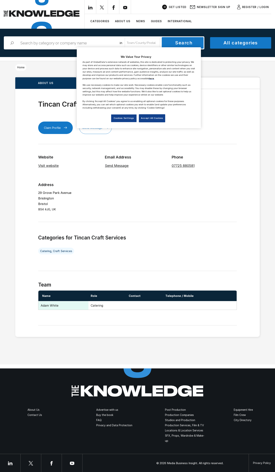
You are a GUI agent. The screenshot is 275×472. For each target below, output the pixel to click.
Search (183, 43)
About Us (122, 21)
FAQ (99, 420)
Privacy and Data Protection (114, 425)
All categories (240, 43)
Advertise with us (107, 409)
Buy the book (104, 414)
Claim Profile (55, 128)
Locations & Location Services (184, 430)
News (140, 21)
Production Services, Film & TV (184, 425)
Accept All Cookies (152, 118)
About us (45, 83)
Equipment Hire (243, 409)
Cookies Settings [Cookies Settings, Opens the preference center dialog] (124, 118)
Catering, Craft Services (56, 251)
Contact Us (35, 414)
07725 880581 (183, 166)
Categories (99, 21)
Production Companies (179, 414)
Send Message (117, 166)
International (180, 21)
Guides (156, 21)
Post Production (175, 409)
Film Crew (240, 414)
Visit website (48, 166)
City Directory (243, 420)
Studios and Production (180, 420)
